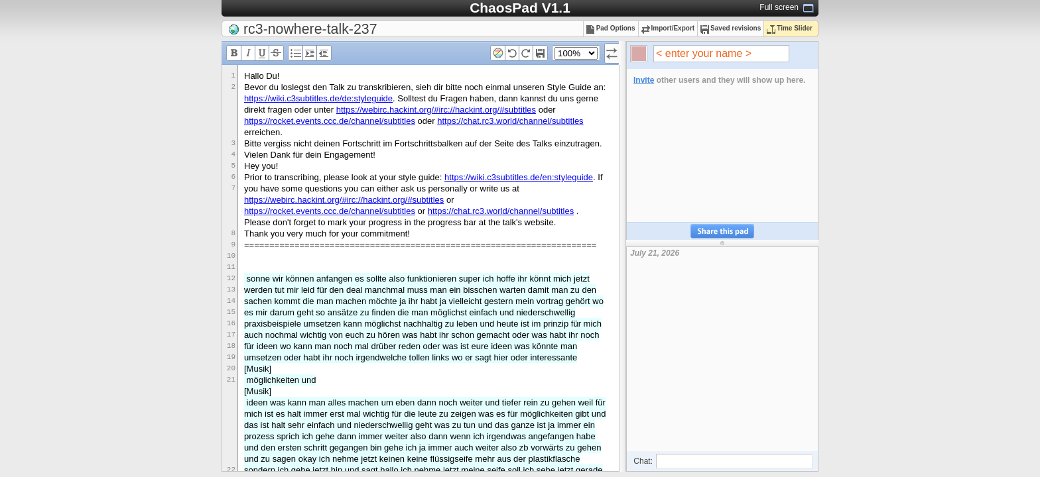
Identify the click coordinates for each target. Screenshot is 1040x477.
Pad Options (610, 28)
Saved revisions (730, 28)
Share (722, 231)
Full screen (779, 7)
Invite (643, 80)
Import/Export (668, 28)
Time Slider (789, 28)
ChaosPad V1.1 (520, 7)
